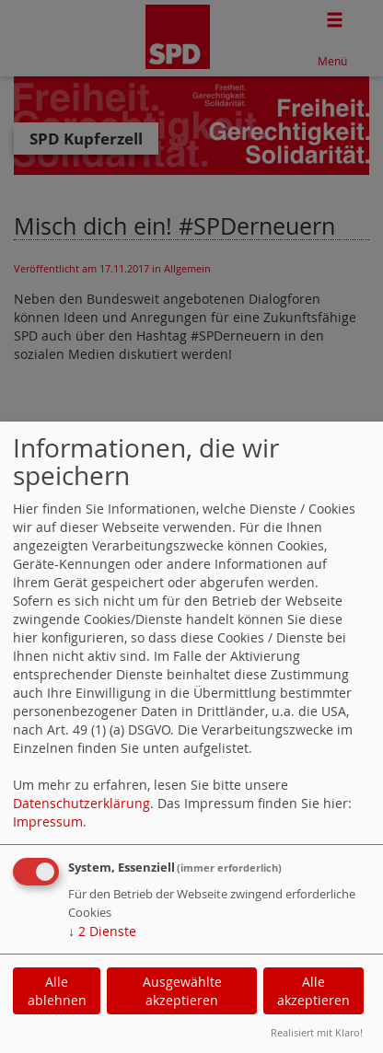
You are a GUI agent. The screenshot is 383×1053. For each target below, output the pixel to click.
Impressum (48, 821)
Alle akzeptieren (313, 991)
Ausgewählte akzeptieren (182, 991)
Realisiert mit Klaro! (317, 1032)
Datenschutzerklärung (81, 803)
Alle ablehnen (57, 991)
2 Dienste (102, 931)
